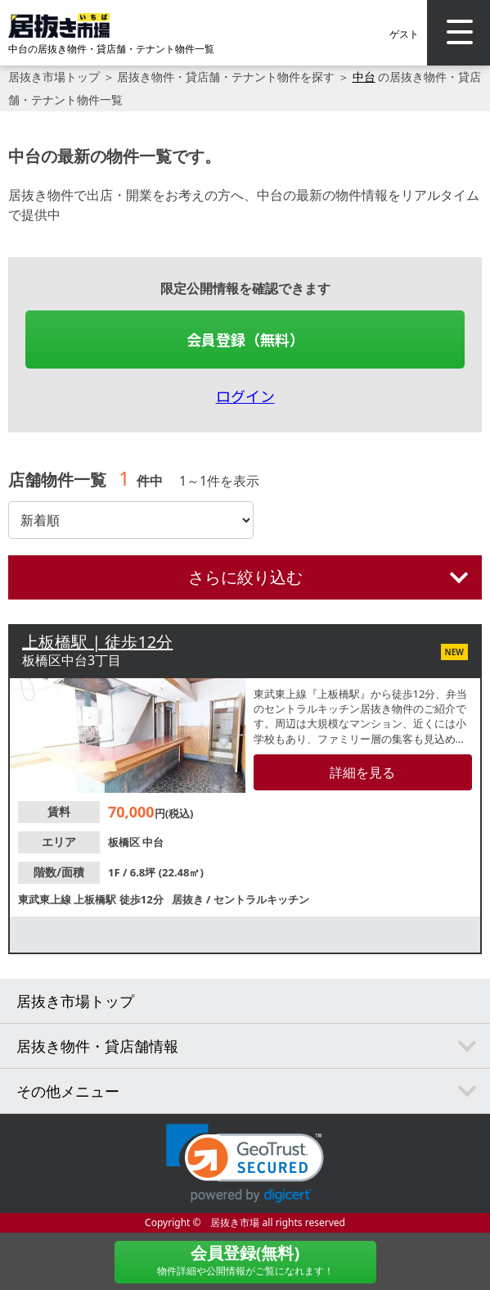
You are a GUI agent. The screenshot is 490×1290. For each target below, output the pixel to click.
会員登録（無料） (245, 339)
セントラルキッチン (261, 899)
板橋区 (125, 842)
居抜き (189, 899)
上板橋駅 (96, 899)
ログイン (245, 395)
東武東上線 (46, 899)
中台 (364, 76)
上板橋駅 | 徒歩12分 (97, 642)
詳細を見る (362, 772)
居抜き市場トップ (54, 76)
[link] (245, 1163)
